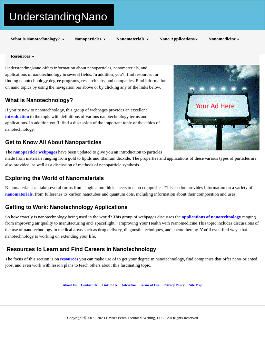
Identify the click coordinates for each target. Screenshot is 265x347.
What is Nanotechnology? (38, 38)
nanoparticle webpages (35, 152)
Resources (23, 56)
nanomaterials (18, 194)
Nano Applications (178, 38)
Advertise (128, 285)
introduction (17, 116)
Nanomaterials (132, 38)
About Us (70, 285)
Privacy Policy (174, 285)
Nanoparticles (90, 38)
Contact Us (89, 285)
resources (69, 258)
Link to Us (109, 285)
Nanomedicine (223, 38)
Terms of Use (149, 285)
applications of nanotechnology (211, 216)
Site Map (196, 285)
